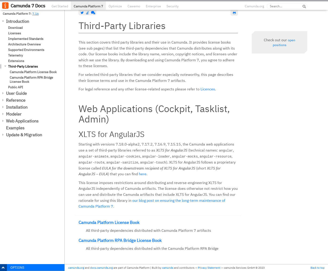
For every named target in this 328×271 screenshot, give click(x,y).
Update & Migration (24, 134)
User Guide (16, 93)
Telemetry (15, 55)
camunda (167, 267)
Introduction (17, 21)
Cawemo (134, 6)
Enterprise (153, 6)
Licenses (14, 33)
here (142, 174)
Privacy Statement (209, 267)
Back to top (317, 267)
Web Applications (22, 121)
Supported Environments (26, 50)
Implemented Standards (25, 39)
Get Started (60, 6)
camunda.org (76, 267)
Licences (207, 89)
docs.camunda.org (101, 267)
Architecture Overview (24, 44)
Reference (15, 100)
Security (173, 6)
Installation (16, 107)
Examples (15, 128)
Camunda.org (254, 6)
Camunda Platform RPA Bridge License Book (31, 79)
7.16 (35, 14)
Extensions (16, 61)
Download (15, 28)
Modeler (13, 114)
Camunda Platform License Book (33, 72)
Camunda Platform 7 (88, 6)
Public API (15, 87)
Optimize (115, 6)
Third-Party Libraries (23, 66)
